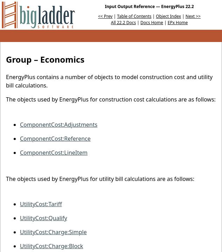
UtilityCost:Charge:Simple (53, 232)
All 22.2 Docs (123, 23)
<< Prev (105, 16)
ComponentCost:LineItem (54, 152)
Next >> (193, 16)
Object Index (168, 16)
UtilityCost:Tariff (41, 204)
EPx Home (178, 23)
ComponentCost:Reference (55, 138)
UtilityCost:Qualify (43, 218)
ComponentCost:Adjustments (58, 124)
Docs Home (151, 23)
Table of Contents (134, 16)
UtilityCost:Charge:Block (51, 246)
